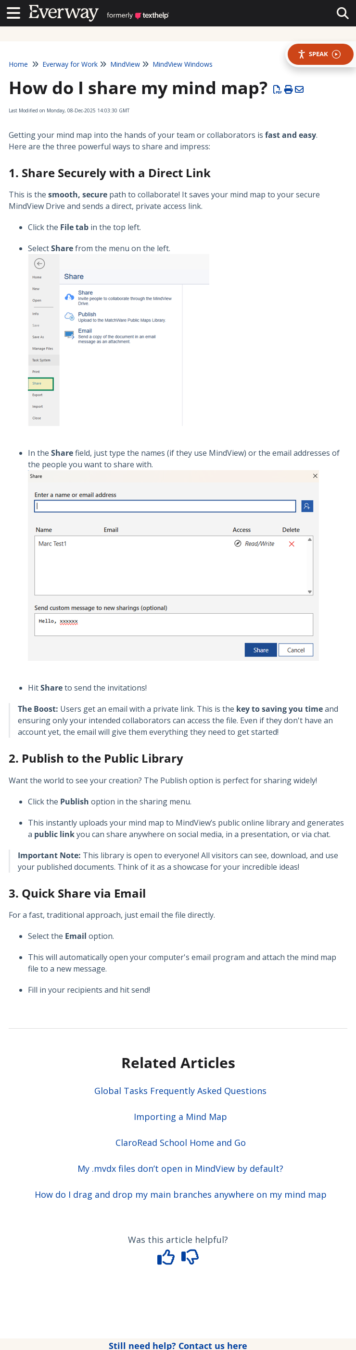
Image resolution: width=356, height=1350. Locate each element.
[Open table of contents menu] (17, 12)
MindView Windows (183, 64)
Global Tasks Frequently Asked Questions (180, 1090)
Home (18, 64)
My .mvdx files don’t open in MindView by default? (180, 1168)
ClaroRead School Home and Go (180, 1142)
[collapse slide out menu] (342, 12)
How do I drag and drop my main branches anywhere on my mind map (181, 1194)
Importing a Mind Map (180, 1116)
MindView (125, 64)
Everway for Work (70, 64)
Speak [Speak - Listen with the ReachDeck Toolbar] (319, 54)
